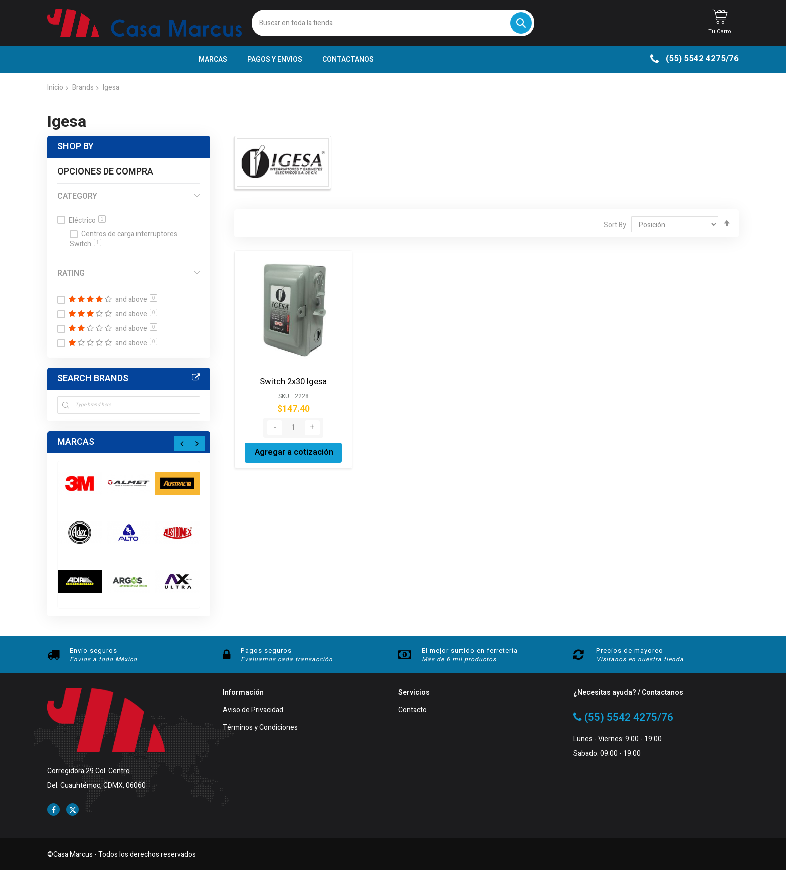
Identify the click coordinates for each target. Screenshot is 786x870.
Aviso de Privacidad (253, 710)
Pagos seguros (266, 650)
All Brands (196, 378)
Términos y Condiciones (260, 728)
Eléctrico (87, 220)
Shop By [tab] (75, 146)
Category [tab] (77, 196)
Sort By (615, 225)
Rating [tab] (71, 273)
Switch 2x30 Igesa (293, 381)
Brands (83, 87)
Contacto (412, 710)
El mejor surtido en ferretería (470, 650)
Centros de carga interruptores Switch (123, 239)
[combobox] (392, 23)
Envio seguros (93, 650)
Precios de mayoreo (629, 650)
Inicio (55, 87)
